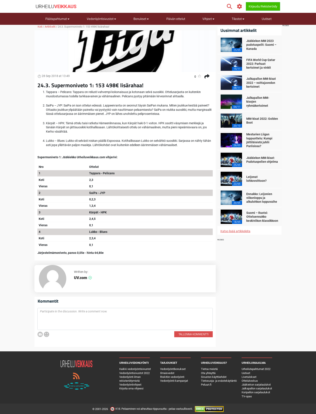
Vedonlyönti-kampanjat (174, 380)
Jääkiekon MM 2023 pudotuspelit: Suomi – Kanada (261, 44)
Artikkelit (50, 26)
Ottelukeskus (250, 380)
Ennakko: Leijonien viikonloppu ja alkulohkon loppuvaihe (261, 197)
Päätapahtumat (57, 18)
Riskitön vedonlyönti (172, 377)
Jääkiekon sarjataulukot (256, 384)
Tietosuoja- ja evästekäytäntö (219, 380)
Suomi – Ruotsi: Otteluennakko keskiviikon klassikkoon (262, 216)
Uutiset (267, 18)
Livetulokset (249, 377)
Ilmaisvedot (167, 373)
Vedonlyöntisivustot (101, 18)
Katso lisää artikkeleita (235, 231)
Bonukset (141, 18)
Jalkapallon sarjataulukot (257, 388)
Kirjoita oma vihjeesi (131, 388)
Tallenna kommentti (193, 334)
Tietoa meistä (209, 369)
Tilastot (238, 18)
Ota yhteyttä (208, 373)
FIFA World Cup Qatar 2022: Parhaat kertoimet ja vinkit (260, 63)
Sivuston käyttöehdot (213, 377)
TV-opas (247, 396)
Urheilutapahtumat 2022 (256, 369)
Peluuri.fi (206, 384)
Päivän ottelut (175, 18)
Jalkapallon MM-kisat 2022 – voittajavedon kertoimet (261, 82)
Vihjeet (208, 18)
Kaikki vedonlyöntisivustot (135, 369)
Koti (40, 26)
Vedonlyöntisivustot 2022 (134, 373)
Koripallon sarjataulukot (256, 392)
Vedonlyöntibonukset (173, 369)
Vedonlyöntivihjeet (130, 384)
